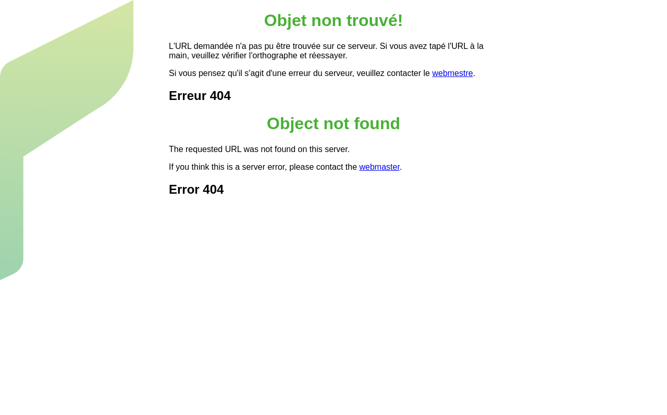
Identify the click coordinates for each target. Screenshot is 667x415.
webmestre (452, 73)
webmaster (380, 166)
